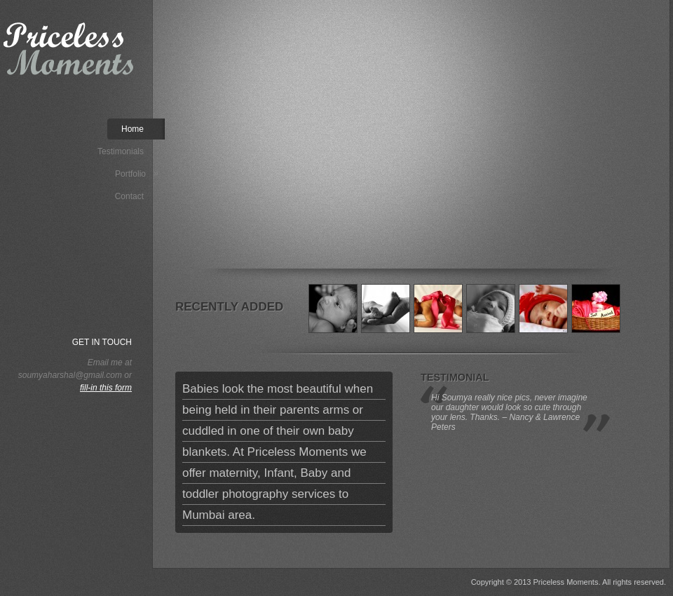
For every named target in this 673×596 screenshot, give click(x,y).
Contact (129, 196)
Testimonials (120, 151)
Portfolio (136, 173)
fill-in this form (106, 388)
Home (132, 129)
